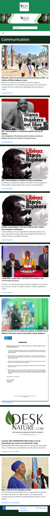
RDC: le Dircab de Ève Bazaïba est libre (16, 490)
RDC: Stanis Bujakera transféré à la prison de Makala (22, 180)
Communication (7, 93)
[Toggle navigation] (3, 33)
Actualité (5, 451)
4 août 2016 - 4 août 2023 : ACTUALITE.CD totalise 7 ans (23, 278)
